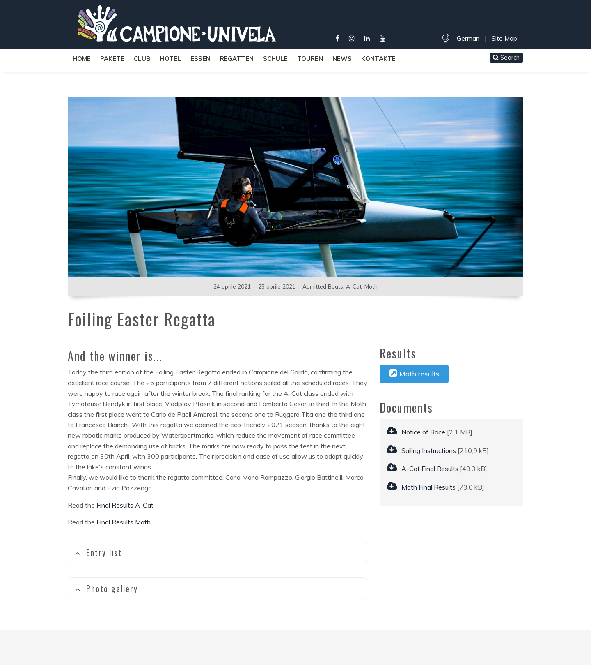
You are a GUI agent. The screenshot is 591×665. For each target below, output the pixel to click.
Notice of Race (416, 432)
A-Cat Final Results (422, 468)
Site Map (504, 38)
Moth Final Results (421, 487)
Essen (200, 58)
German (468, 38)
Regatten (237, 58)
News (342, 58)
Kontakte (378, 58)
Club (142, 58)
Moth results (414, 373)
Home (82, 58)
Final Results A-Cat (124, 505)
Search (506, 57)
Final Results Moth (123, 522)
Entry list (98, 552)
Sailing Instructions (421, 450)
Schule (275, 58)
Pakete (112, 58)
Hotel (170, 58)
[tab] (217, 552)
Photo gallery (106, 588)
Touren (310, 58)
